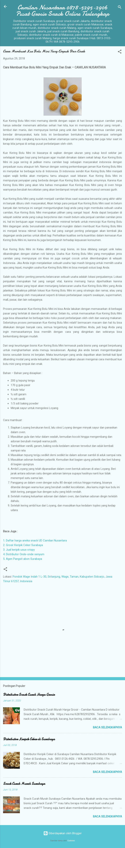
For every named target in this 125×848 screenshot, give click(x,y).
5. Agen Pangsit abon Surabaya (22, 559)
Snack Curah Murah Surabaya (24, 783)
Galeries (71, 840)
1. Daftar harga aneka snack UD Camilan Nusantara (35, 540)
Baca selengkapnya (107, 727)
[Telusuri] (119, 8)
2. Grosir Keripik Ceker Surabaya (23, 545)
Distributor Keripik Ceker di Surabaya (29, 739)
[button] (119, 52)
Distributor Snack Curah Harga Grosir (29, 694)
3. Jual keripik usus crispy (19, 549)
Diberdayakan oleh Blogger (62, 833)
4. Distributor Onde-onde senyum (23, 554)
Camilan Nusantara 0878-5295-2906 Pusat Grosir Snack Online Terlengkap (62, 10)
